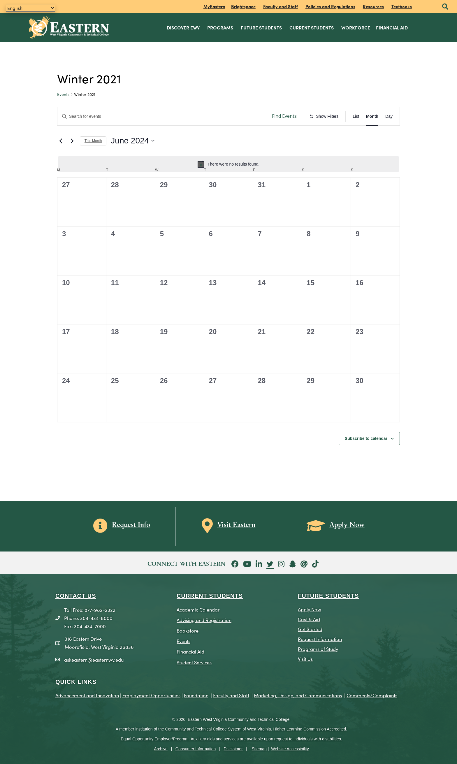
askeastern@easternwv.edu (94, 659)
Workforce (356, 27)
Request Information (320, 638)
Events (63, 94)
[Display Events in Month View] (372, 116)
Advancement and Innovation (87, 694)
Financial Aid (392, 27)
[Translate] (30, 8)
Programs (220, 27)
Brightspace (243, 6)
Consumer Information (195, 749)
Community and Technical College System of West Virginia (218, 729)
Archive (161, 749)
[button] (445, 7)
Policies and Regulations (330, 6)
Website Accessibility (290, 749)
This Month (93, 141)
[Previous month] (60, 140)
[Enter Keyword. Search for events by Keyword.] (161, 116)
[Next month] (71, 140)
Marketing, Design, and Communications (298, 694)
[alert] (228, 164)
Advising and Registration (204, 620)
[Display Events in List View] (356, 116)
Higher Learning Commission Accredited (309, 729)
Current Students (312, 27)
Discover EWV (183, 27)
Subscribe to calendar (366, 438)
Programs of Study (318, 648)
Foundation (196, 694)
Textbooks (401, 6)
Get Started (310, 629)
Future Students (261, 27)
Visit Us (305, 658)
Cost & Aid (309, 619)
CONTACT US (75, 596)
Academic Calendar (198, 609)
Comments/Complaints (372, 694)
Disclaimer (233, 749)
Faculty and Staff (280, 6)
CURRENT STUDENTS (210, 596)
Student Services (194, 661)
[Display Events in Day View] (389, 116)
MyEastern (214, 6)
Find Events (284, 116)
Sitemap (259, 749)
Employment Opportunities (151, 694)
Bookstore (187, 630)
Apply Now (309, 609)
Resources (373, 6)
